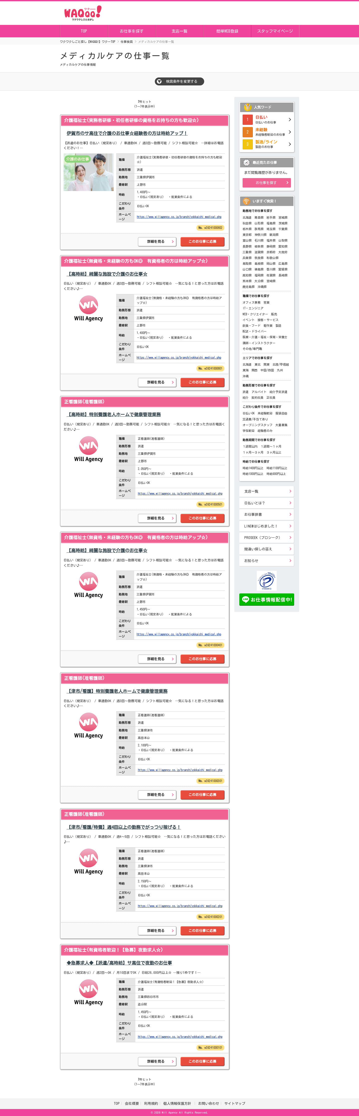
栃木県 (247, 228)
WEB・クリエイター (255, 314)
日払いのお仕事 (267, 119)
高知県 (247, 275)
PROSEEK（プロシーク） (263, 537)
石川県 (259, 240)
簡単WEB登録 (227, 31)
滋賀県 (259, 252)
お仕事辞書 (253, 514)
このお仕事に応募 (202, 241)
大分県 (259, 280)
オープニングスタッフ (257, 424)
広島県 (282, 263)
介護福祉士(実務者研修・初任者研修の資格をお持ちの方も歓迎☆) (131, 120)
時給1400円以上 (253, 467)
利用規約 (151, 1103)
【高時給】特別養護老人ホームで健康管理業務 (114, 414)
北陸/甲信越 (280, 364)
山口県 (247, 269)
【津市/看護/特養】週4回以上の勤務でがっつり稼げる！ (124, 827)
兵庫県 (247, 257)
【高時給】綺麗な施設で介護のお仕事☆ (107, 274)
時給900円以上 (276, 473)
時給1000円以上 (253, 473)
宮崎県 (271, 280)
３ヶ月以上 (274, 452)
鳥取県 (247, 263)
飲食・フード (252, 325)
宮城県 (282, 217)
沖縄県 (262, 286)
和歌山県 (272, 257)
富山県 (247, 240)
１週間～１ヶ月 (271, 446)
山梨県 (282, 240)
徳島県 (259, 269)
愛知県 (282, 246)
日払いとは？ (254, 503)
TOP (84, 31)
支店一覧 (179, 31)
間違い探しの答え (258, 549)
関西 (255, 370)
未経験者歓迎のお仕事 (267, 131)
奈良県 (259, 257)
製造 (278, 325)
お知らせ (251, 561)
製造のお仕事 (267, 143)
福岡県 (259, 275)
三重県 (247, 252)
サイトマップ (234, 1103)
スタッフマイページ (275, 31)
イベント (249, 319)
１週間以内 (250, 446)
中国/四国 (267, 370)
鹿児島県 (249, 286)
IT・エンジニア (253, 308)
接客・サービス (268, 319)
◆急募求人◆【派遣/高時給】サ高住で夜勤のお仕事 (119, 963)
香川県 (271, 269)
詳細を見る (156, 241)
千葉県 (282, 228)
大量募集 (281, 424)
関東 (266, 364)
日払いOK (249, 413)
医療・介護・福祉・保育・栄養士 (265, 336)
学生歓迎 (249, 430)
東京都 (247, 234)
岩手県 (271, 217)
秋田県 (247, 223)
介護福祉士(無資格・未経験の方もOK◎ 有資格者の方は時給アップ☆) (136, 261)
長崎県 (282, 275)
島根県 (259, 263)
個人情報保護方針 (178, 1103)
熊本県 (247, 280)
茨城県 (282, 223)
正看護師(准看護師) (84, 401)
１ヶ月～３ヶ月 (253, 452)
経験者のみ (265, 430)
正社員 (271, 397)
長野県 (247, 246)
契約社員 (258, 397)
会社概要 (132, 1103)
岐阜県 (259, 246)
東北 (258, 364)
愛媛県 (282, 269)
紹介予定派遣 (278, 391)
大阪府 (282, 252)
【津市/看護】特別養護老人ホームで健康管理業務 (117, 691)
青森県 (259, 217)
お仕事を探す (132, 31)
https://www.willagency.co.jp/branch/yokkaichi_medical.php (179, 216)
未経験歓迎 (265, 413)
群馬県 (259, 228)
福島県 (271, 223)
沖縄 (246, 376)
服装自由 (281, 413)
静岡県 (271, 246)
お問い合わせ (208, 1103)
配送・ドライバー (255, 331)
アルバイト (259, 391)
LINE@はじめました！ (261, 526)
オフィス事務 (252, 302)
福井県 (271, 240)
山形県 (259, 223)
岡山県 (271, 263)
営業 (266, 302)
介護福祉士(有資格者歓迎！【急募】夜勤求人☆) (113, 950)
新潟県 (273, 234)
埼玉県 (271, 228)
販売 (274, 314)
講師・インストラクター (259, 342)
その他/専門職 (252, 348)
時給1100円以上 (277, 467)
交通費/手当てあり (255, 419)
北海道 (247, 217)
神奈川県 (261, 234)
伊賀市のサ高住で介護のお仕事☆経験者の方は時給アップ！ (127, 133)
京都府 (271, 252)
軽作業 (268, 325)
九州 (280, 370)
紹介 (246, 397)
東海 (246, 370)
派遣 (246, 391)
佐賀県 (271, 275)
